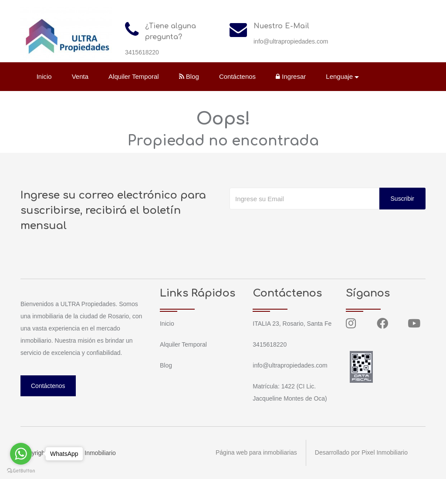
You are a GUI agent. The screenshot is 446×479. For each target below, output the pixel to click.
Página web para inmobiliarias (256, 452)
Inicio (44, 76)
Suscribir (402, 198)
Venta (80, 76)
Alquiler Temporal (133, 76)
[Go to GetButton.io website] (21, 470)
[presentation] (296, 227)
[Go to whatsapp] (21, 454)
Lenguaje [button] (339, 76)
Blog (189, 76)
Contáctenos (237, 76)
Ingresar (291, 76)
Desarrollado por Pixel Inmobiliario (361, 452)
